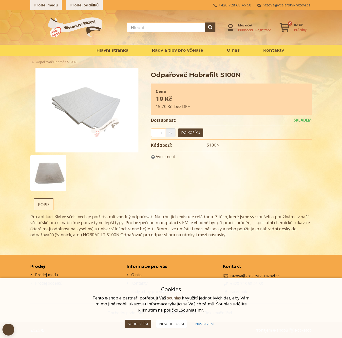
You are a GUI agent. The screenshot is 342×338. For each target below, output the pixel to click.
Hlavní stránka (112, 50)
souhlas (174, 298)
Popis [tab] (44, 204)
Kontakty (273, 50)
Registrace (262, 29)
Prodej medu (46, 4)
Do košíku (190, 132)
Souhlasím (138, 323)
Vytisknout (166, 156)
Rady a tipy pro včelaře (177, 50)
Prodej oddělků (84, 4)
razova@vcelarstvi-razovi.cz (286, 4)
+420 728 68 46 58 (235, 4)
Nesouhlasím (171, 323)
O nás (233, 50)
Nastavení (204, 323)
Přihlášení (244, 29)
